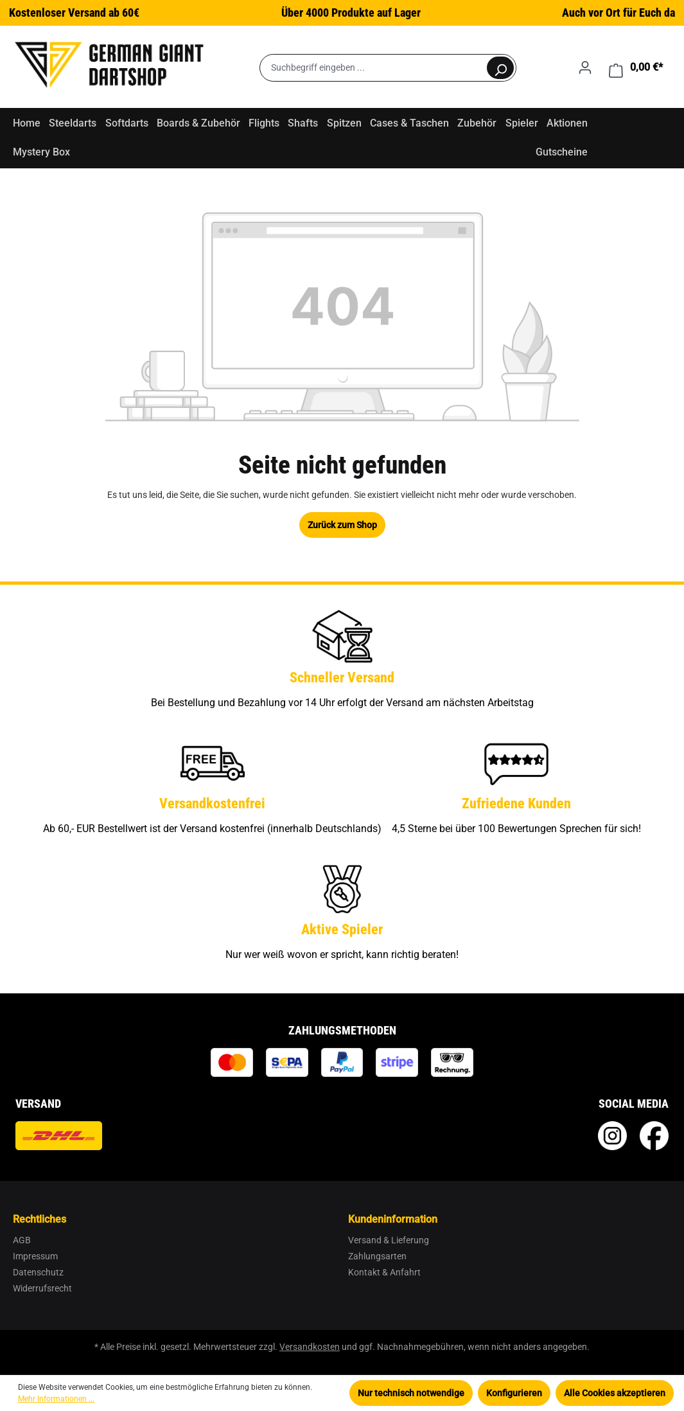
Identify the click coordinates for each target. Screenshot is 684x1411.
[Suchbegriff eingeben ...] (373, 68)
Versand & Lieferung (388, 1240)
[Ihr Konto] (585, 67)
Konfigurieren (514, 1393)
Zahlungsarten (377, 1256)
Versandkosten (309, 1347)
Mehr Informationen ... (56, 1398)
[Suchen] (500, 68)
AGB (22, 1240)
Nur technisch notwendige (411, 1393)
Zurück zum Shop (342, 525)
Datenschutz (38, 1272)
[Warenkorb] (636, 67)
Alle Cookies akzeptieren (614, 1393)
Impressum (35, 1256)
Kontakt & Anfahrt (384, 1272)
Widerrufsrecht (42, 1288)
